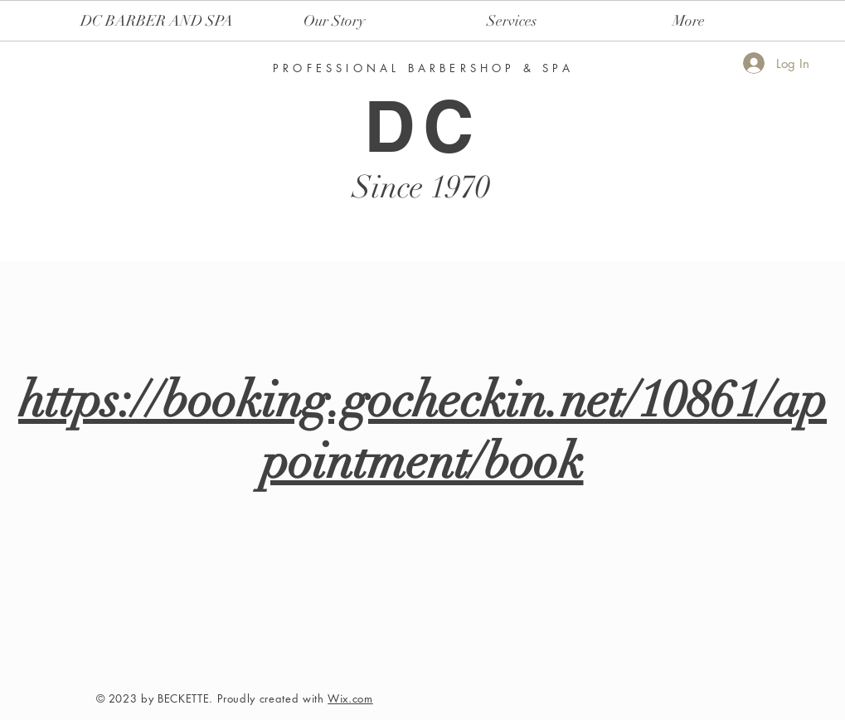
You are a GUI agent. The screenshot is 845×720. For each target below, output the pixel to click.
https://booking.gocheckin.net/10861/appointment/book (422, 430)
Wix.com (350, 698)
